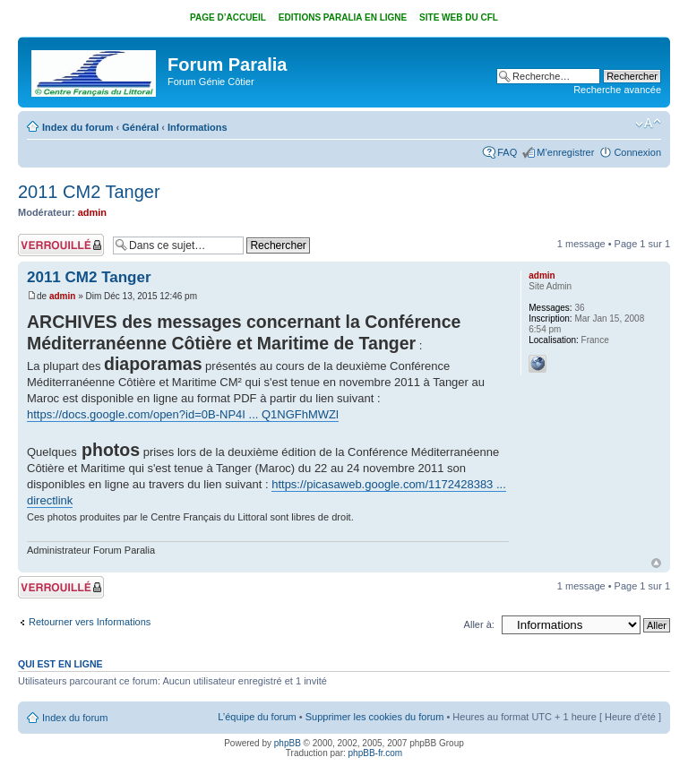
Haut (656, 563)
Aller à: (479, 624)
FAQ (507, 152)
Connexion (637, 152)
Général (140, 127)
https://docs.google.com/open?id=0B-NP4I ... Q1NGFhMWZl (183, 414)
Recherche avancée (617, 89)
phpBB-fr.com (375, 753)
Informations (198, 127)
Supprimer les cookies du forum (374, 716)
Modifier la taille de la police (648, 124)
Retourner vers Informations (89, 621)
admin (92, 212)
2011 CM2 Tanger (89, 192)
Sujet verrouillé (61, 245)
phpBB (287, 743)
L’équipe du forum (257, 716)
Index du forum (77, 127)
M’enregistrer (565, 152)
